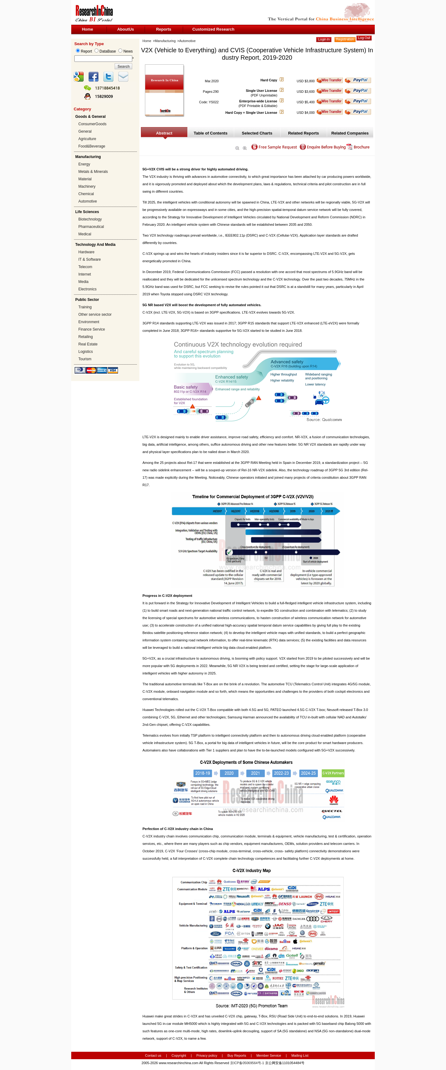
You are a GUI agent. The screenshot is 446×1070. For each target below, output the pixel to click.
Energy (84, 164)
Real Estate (88, 344)
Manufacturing (165, 41)
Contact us (153, 1055)
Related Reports (303, 133)
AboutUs (125, 29)
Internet (84, 274)
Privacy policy (207, 1055)
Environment (88, 322)
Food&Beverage (91, 146)
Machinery (86, 186)
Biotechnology (90, 219)
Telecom (85, 267)
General (85, 131)
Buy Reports (236, 1055)
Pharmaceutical (91, 227)
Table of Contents (211, 133)
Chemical (86, 194)
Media (83, 282)
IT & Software (89, 259)
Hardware (86, 252)
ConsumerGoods (92, 124)
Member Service (268, 1055)
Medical (84, 234)
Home (87, 29)
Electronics (87, 289)
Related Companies (350, 133)
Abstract (164, 133)
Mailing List (299, 1055)
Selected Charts (257, 133)
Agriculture (87, 139)
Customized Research (213, 29)
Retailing (85, 337)
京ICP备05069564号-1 (247, 1063)
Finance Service (91, 329)
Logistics (85, 351)
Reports (163, 29)
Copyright (179, 1055)
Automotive (87, 201)
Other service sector (95, 314)
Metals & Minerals (93, 171)
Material (85, 179)
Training (85, 307)
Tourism (84, 359)
